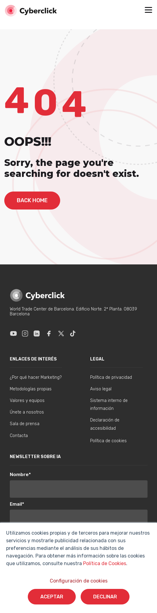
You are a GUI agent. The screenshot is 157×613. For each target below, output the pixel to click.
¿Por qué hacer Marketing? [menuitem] (36, 377)
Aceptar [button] (51, 597)
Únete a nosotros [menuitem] (27, 412)
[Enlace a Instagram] (25, 333)
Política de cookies (108, 440)
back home (32, 200)
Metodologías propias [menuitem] (31, 389)
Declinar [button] (105, 597)
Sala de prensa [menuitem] (24, 423)
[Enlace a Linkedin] (36, 333)
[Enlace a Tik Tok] (73, 333)
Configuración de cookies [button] (79, 581)
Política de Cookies (104, 563)
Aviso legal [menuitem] (100, 389)
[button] (148, 10)
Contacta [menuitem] (19, 435)
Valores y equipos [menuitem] (27, 400)
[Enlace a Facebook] (49, 333)
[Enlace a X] (61, 333)
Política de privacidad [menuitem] (111, 377)
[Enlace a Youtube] (13, 333)
